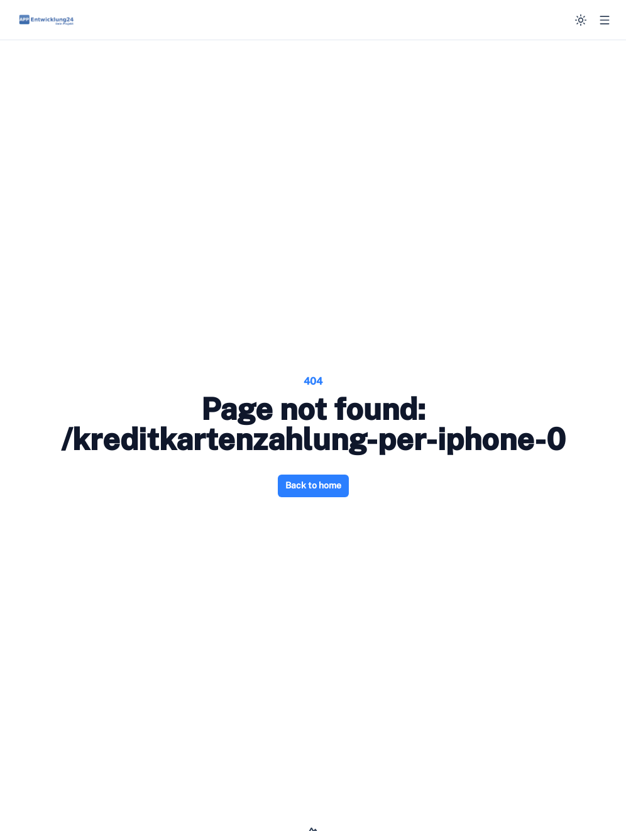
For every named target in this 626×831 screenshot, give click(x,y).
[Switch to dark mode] (581, 20)
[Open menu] (605, 20)
